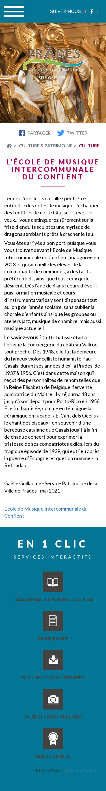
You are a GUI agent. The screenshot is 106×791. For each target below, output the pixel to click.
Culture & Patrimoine (45, 145)
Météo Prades (50, 770)
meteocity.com (82, 770)
